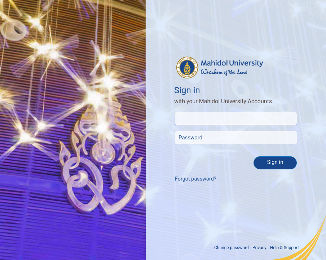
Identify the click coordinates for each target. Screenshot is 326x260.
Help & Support (284, 247)
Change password (231, 247)
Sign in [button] (275, 162)
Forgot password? (195, 179)
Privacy (259, 247)
